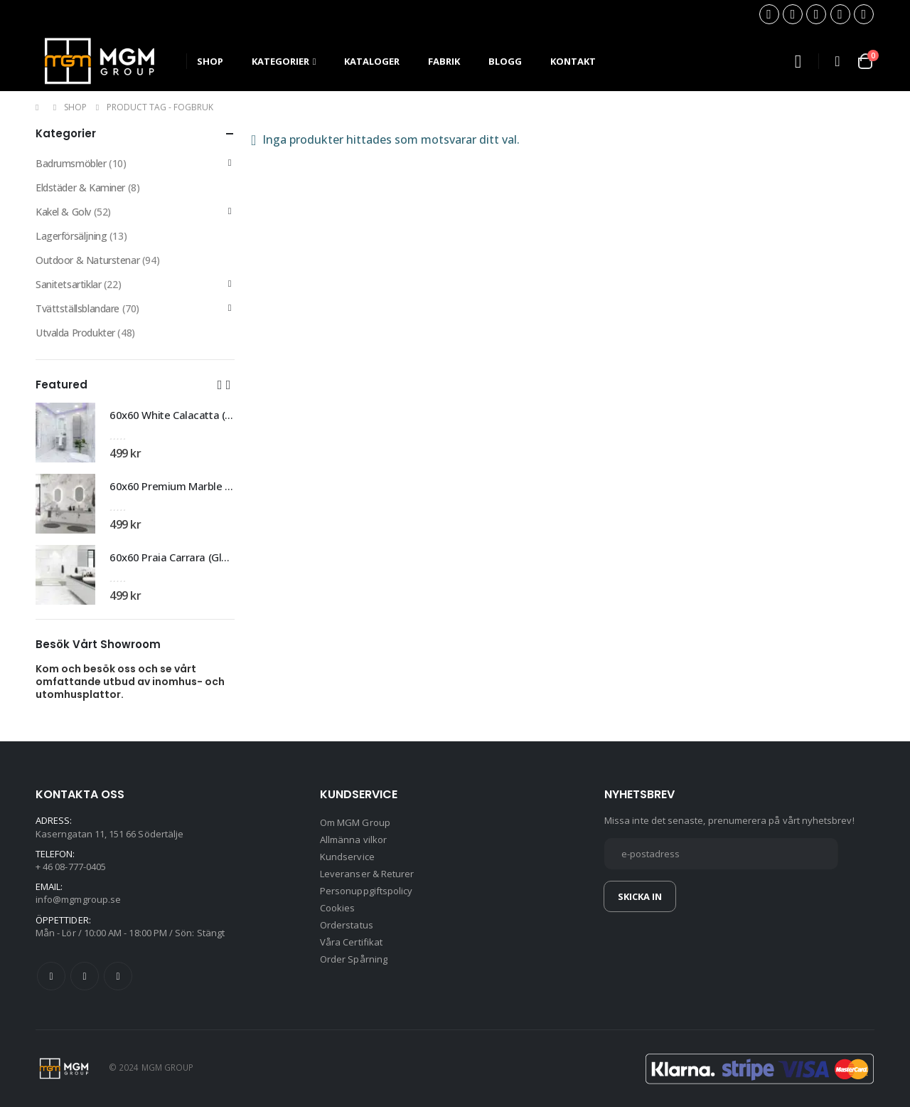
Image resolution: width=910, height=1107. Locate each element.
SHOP (210, 61)
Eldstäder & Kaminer (80, 187)
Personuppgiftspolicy (366, 890)
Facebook (51, 976)
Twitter (84, 976)
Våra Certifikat (351, 942)
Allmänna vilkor (353, 839)
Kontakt (573, 61)
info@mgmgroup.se (78, 899)
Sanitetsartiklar (68, 284)
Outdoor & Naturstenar (87, 260)
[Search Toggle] (797, 61)
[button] (219, 384)
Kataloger (372, 61)
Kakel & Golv (63, 211)
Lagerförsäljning (71, 236)
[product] (65, 432)
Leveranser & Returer (367, 873)
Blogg (505, 61)
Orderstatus (346, 924)
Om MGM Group (355, 822)
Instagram (118, 976)
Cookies (337, 907)
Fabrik (444, 61)
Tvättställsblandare (77, 308)
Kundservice (347, 856)
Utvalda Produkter (75, 332)
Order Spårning (353, 959)
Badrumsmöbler (71, 163)
